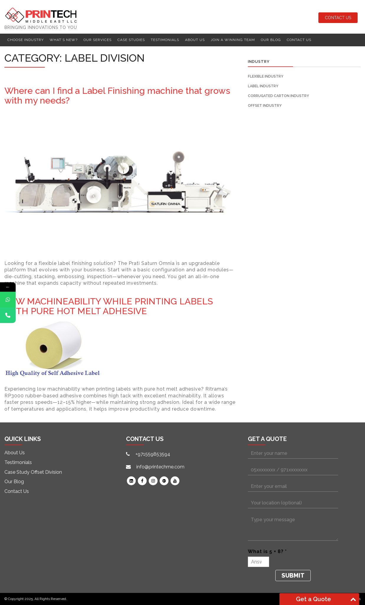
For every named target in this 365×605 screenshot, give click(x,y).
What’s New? (64, 40)
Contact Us (338, 17)
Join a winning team (233, 40)
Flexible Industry (265, 76)
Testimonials (165, 40)
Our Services (98, 40)
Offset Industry (264, 106)
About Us (195, 40)
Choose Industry (25, 40)
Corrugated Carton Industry (278, 96)
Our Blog (271, 40)
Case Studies (131, 40)
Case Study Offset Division (33, 472)
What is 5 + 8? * (267, 551)
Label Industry (263, 86)
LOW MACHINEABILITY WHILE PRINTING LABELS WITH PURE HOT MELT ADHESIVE (108, 306)
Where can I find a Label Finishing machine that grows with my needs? (117, 96)
